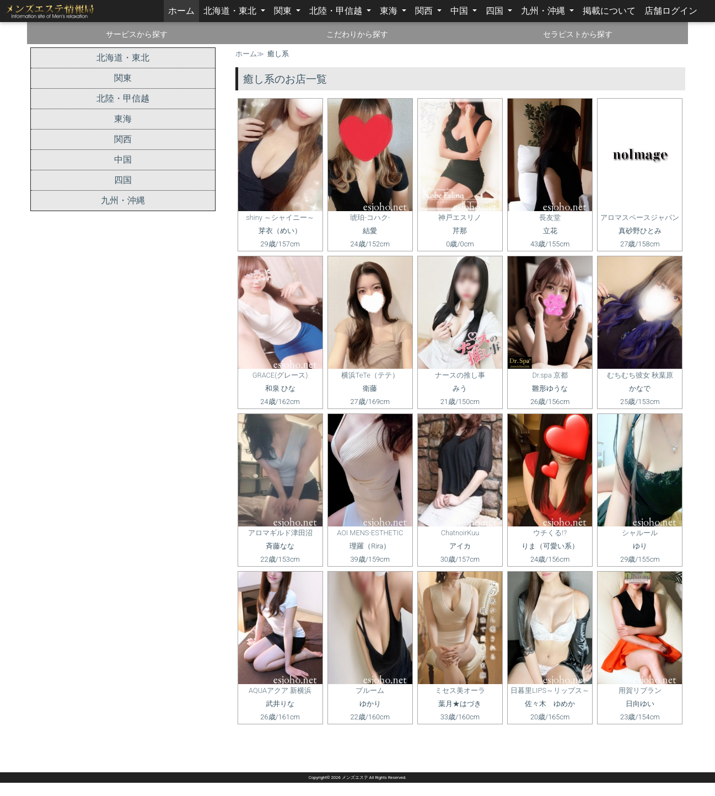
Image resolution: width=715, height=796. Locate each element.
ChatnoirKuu (460, 533)
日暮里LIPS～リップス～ (549, 690)
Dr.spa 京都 (550, 375)
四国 (496, 11)
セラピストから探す (577, 34)
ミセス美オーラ (460, 690)
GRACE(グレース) (280, 375)
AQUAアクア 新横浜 (280, 690)
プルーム (370, 690)
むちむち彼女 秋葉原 (640, 375)
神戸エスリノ (459, 217)
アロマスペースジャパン (639, 217)
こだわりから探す (357, 34)
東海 (390, 11)
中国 (460, 11)
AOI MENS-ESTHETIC (370, 533)
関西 (425, 11)
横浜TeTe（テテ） (370, 375)
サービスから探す (137, 34)
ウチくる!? (550, 533)
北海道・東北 (231, 11)
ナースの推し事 (460, 375)
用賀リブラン (640, 690)
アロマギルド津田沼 (280, 533)
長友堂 (550, 217)
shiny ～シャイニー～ (280, 217)
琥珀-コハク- (370, 217)
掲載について (609, 11)
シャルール (640, 533)
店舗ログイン (670, 11)
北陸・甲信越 (336, 11)
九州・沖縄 (544, 11)
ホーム (183, 10)
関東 (284, 11)
